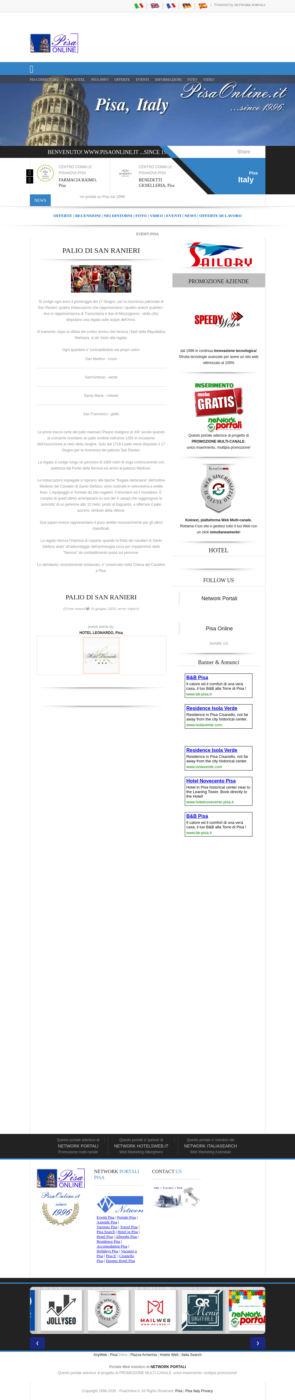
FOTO (192, 79)
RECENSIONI (88, 215)
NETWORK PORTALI (168, 1367)
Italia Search (191, 1355)
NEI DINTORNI (118, 215)
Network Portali (249, 5)
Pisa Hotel (75, 79)
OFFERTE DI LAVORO (220, 215)
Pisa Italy (192, 1391)
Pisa (113, 1355)
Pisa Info (99, 79)
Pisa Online (219, 629)
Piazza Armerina (143, 1355)
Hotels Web (169, 1355)
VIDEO (208, 79)
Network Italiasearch (210, 1146)
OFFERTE (122, 79)
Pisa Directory (44, 79)
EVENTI (142, 79)
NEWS (190, 215)
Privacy (207, 1391)
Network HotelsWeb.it (141, 1146)
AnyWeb (100, 1355)
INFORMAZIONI (168, 79)
